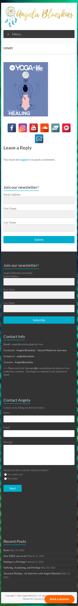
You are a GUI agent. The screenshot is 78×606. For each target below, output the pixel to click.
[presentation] (25, 508)
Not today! (12, 478)
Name (7, 412)
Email (7, 427)
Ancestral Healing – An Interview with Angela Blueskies (32, 573)
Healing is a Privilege (14, 562)
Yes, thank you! (15, 474)
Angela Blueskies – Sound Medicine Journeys (41, 350)
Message (8, 442)
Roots (6, 550)
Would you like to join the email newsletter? (26, 470)
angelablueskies (25, 356)
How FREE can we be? (15, 556)
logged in (25, 159)
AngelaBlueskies (24, 362)
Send (12, 488)
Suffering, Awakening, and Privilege (21, 567)
